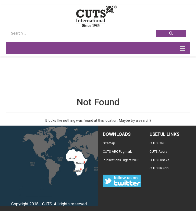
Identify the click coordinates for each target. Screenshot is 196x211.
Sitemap (109, 143)
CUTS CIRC (157, 143)
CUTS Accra (158, 151)
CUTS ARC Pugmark (117, 151)
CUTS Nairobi (159, 168)
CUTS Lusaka (159, 160)
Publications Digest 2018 (121, 160)
